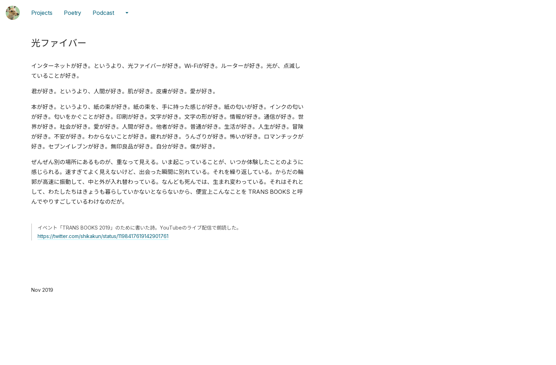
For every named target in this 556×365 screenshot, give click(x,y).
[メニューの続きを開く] (127, 13)
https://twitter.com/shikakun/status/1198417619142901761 (103, 236)
